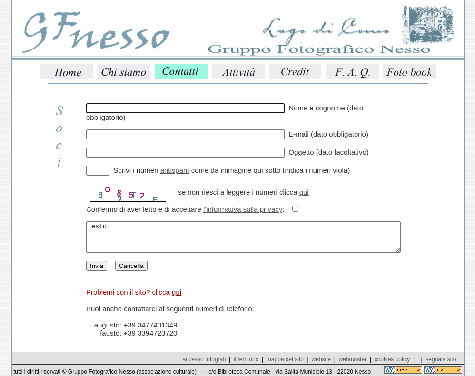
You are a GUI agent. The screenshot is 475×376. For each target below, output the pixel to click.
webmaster (353, 359)
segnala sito (441, 359)
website (321, 359)
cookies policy (392, 359)
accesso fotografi (204, 359)
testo (262, 239)
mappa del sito (285, 359)
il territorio (246, 359)
